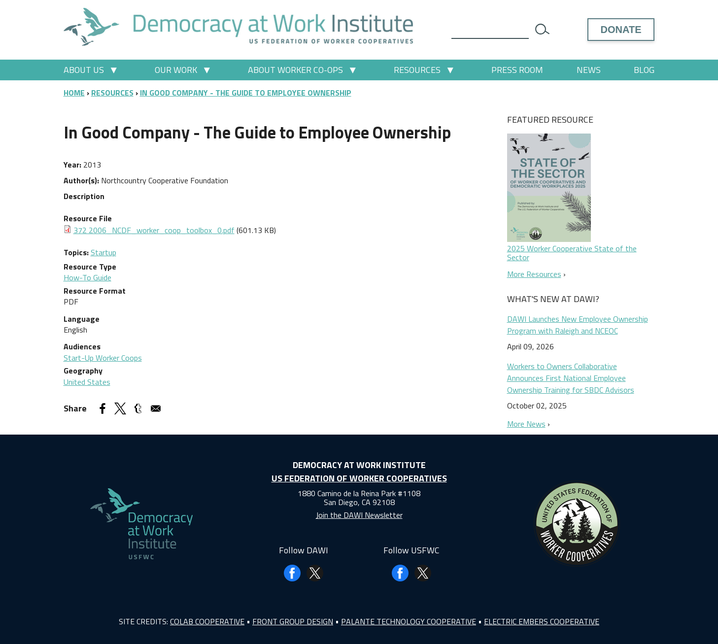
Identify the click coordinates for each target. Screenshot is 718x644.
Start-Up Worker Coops (103, 358)
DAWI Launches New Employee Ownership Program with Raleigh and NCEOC (577, 325)
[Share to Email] (156, 408)
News (589, 69)
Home (74, 93)
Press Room (517, 69)
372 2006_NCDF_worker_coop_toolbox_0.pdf (154, 230)
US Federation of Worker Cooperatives (359, 478)
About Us (84, 69)
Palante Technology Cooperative (408, 621)
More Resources (534, 274)
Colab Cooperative (207, 621)
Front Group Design (292, 621)
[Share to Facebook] (102, 408)
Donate (621, 29)
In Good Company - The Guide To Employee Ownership (245, 93)
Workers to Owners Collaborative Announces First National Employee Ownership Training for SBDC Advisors (570, 378)
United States (87, 382)
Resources (417, 69)
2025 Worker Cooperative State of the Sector (572, 252)
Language (82, 318)
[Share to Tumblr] (138, 408)
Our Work (176, 69)
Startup (103, 252)
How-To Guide (87, 277)
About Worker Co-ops (295, 69)
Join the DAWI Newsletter (359, 515)
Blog (644, 69)
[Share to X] (120, 408)
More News (526, 424)
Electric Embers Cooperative (541, 621)
